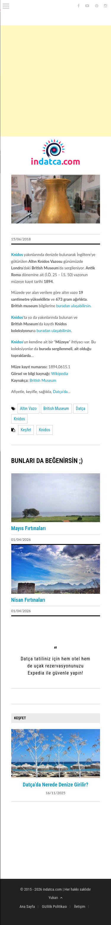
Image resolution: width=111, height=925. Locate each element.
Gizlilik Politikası (54, 906)
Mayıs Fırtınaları (28, 528)
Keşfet (26, 429)
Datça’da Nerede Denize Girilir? (56, 784)
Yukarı (55, 897)
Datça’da (60, 391)
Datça (80, 408)
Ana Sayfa (27, 906)
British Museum (43, 380)
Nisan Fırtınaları (28, 600)
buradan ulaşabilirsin (54, 330)
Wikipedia (59, 373)
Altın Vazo (28, 408)
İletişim (79, 906)
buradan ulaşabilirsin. (73, 305)
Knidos (19, 418)
